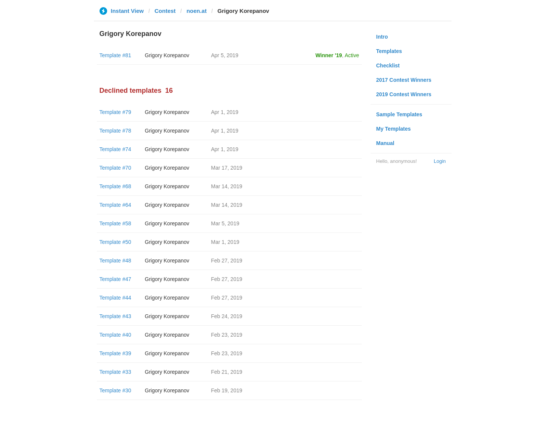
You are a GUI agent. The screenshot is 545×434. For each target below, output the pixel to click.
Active (352, 55)
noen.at (197, 11)
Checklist (388, 65)
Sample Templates (399, 114)
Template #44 (115, 298)
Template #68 (115, 186)
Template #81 (115, 55)
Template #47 (115, 279)
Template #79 (115, 112)
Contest (165, 11)
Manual (385, 143)
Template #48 (115, 261)
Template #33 (115, 372)
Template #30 (115, 390)
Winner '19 (329, 55)
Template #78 (115, 131)
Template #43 (115, 316)
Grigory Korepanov (167, 55)
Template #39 (115, 353)
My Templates (393, 129)
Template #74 (115, 149)
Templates (389, 51)
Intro (382, 37)
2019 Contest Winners (403, 94)
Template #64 (115, 205)
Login (440, 161)
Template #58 (115, 223)
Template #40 (115, 335)
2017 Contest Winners (403, 80)
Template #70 (115, 168)
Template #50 (115, 242)
